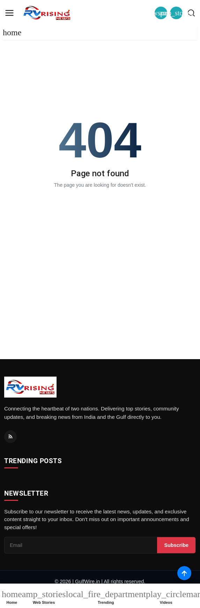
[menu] (9, 13)
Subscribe (176, 545)
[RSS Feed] (10, 436)
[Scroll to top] (184, 573)
